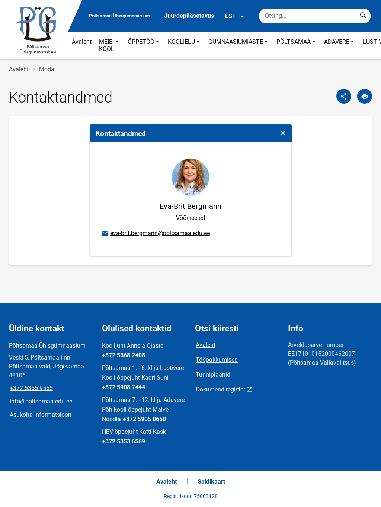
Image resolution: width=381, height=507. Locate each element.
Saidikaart (211, 481)
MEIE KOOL (109, 45)
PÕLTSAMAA (296, 45)
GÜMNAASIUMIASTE (238, 45)
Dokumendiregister (220, 389)
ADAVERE (339, 45)
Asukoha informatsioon (40, 414)
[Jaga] (343, 96)
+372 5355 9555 (31, 387)
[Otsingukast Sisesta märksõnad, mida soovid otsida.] (315, 16)
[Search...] (363, 16)
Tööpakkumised (217, 359)
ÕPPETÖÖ (144, 45)
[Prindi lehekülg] (364, 96)
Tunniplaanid (213, 374)
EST (235, 16)
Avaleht (82, 41)
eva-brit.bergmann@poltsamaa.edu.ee (155, 233)
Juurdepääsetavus (189, 15)
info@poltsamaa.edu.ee (41, 401)
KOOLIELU (184, 45)
